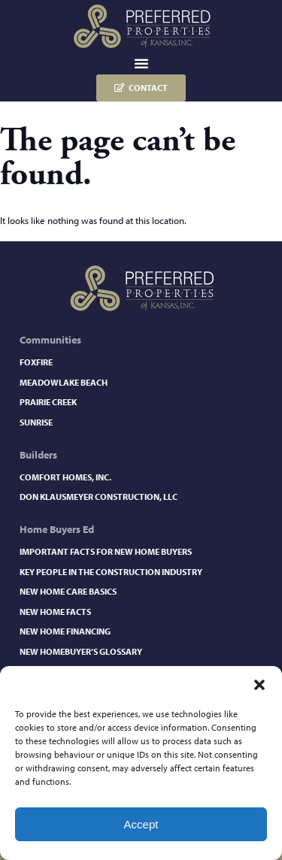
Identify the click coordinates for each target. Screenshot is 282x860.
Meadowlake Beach (64, 382)
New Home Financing (65, 631)
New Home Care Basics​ (68, 591)
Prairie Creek (48, 401)
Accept (141, 824)
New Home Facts (55, 611)
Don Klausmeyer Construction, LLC (98, 496)
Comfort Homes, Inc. (65, 477)
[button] (259, 684)
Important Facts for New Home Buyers (106, 551)
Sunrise (36, 422)
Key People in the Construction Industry (111, 571)
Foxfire (36, 362)
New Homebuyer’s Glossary (81, 651)
